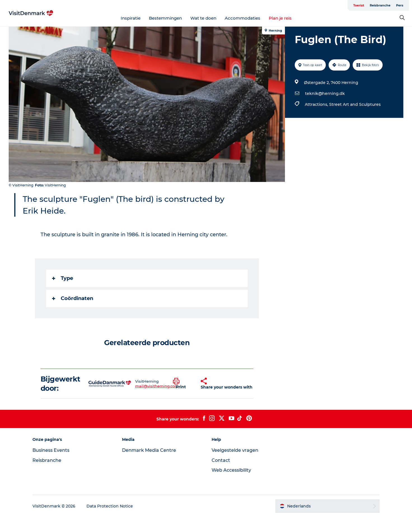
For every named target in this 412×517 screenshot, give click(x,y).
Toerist (358, 5)
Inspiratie (131, 18)
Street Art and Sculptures (355, 104)
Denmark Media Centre (149, 450)
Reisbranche (380, 5)
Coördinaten (72, 298)
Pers (399, 5)
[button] (182, 384)
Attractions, (317, 104)
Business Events (50, 450)
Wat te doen (203, 18)
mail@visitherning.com (157, 386)
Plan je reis (280, 18)
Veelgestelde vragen (235, 450)
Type (62, 278)
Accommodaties (242, 18)
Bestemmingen (165, 18)
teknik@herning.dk (325, 93)
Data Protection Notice (109, 506)
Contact (221, 460)
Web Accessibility (231, 470)
